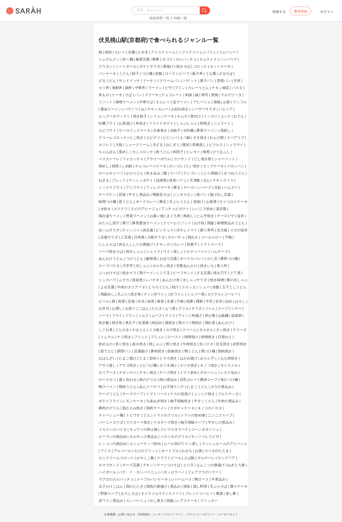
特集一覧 (180, 18)
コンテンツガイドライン (168, 514)
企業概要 (109, 514)
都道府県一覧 (159, 18)
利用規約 (143, 514)
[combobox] (167, 10)
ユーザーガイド (228, 514)
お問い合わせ (127, 514)
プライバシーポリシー (200, 514)
